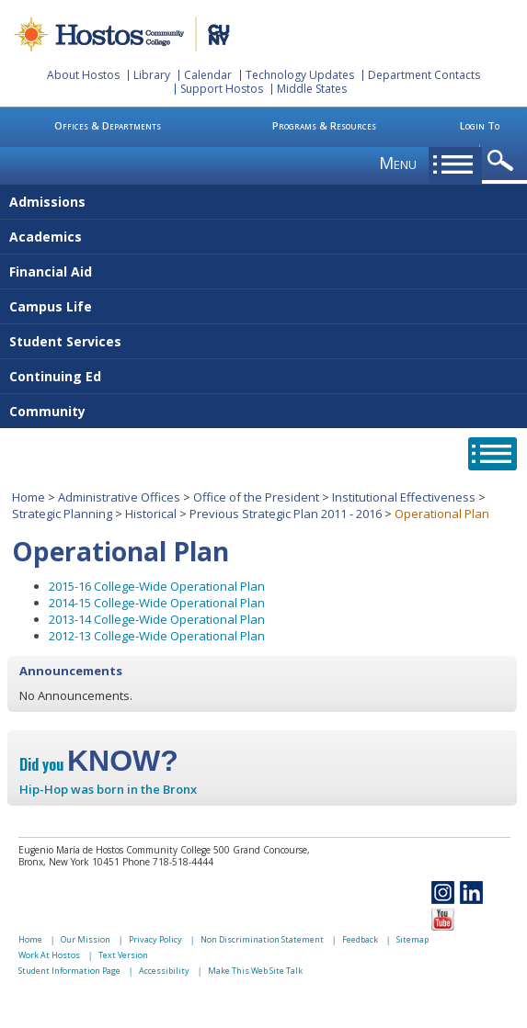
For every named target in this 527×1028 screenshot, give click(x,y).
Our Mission (85, 939)
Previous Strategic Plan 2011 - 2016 (285, 513)
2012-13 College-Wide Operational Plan (157, 635)
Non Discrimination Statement (262, 939)
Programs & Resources (324, 125)
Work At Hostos (49, 955)
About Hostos (83, 75)
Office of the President (256, 497)
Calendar (208, 75)
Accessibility (164, 971)
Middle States (312, 88)
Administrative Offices (119, 497)
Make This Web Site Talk (255, 971)
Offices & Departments (107, 125)
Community (47, 411)
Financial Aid (50, 271)
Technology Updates (300, 75)
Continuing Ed (55, 376)
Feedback (360, 939)
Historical (151, 513)
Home (28, 497)
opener (503, 161)
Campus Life (50, 306)
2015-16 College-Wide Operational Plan (157, 586)
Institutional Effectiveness (403, 497)
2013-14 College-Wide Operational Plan (157, 619)
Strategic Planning (62, 513)
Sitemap (412, 939)
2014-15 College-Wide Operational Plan (157, 602)
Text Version (123, 955)
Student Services (65, 341)
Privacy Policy (155, 939)
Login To (479, 125)
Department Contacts (424, 75)
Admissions (47, 201)
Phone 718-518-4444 (167, 861)
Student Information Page (69, 971)
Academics (45, 236)
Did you (98, 764)
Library (151, 75)
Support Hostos (221, 88)
